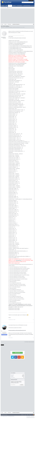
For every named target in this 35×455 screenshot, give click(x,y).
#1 (33, 319)
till (8, 337)
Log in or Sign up (31, 0)
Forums (10, 5)
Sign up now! (17, 352)
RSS (33, 414)
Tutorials (3, 5)
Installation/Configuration (8, 27)
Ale (23, 377)
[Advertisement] (17, 15)
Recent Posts (10, 7)
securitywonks (18, 27)
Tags (6, 5)
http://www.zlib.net (18, 260)
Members (14, 5)
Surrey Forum (32, 417)
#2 (33, 337)
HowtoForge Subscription (27, 5)
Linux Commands (19, 5)
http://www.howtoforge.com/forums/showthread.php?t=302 (17, 330)
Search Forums (4, 7)
